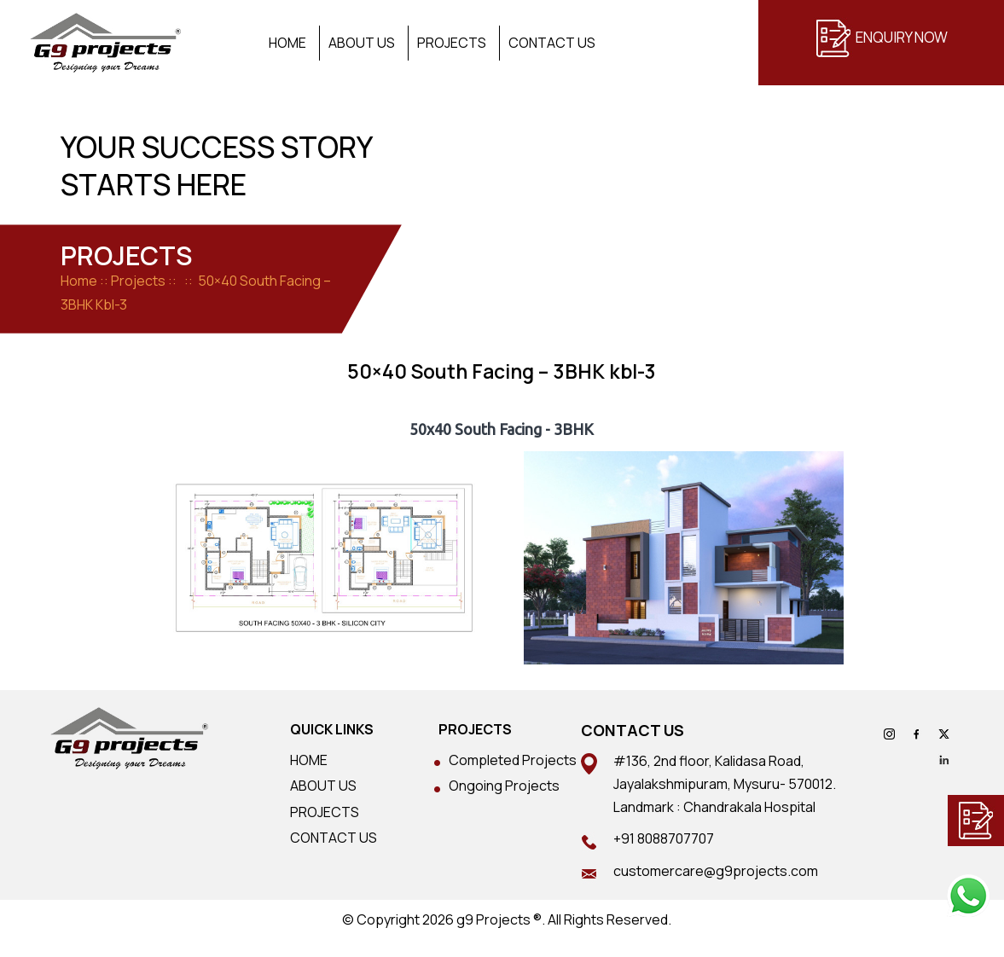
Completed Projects (513, 760)
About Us (361, 43)
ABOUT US (323, 785)
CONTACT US (333, 837)
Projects (451, 43)
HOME (309, 760)
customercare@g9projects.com (715, 870)
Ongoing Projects (504, 785)
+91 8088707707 (663, 838)
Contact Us (551, 43)
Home (287, 43)
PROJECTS (324, 812)
